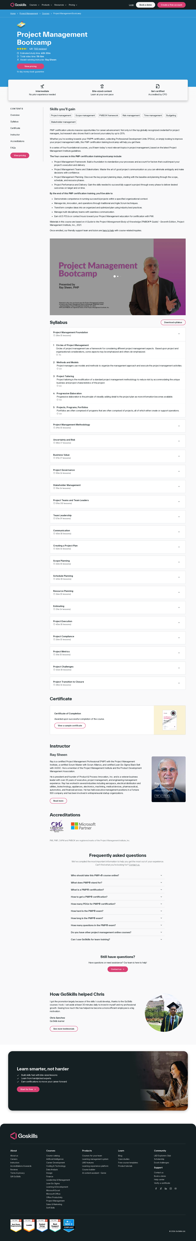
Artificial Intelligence (55, 1159)
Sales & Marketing (54, 1204)
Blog (120, 1155)
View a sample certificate (70, 725)
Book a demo (146, 5)
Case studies (123, 1159)
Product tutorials (125, 1166)
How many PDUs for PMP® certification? (116, 904)
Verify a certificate (162, 1183)
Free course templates (128, 1162)
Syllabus (14, 121)
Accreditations (17, 141)
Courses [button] (35, 5)
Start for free (28, 1089)
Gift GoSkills (15, 1176)
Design (49, 1173)
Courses (45, 13)
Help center (159, 1179)
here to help (108, 230)
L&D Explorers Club (162, 1155)
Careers (13, 1159)
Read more (58, 801)
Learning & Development (57, 1187)
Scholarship (159, 1159)
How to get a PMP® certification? (116, 896)
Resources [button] (60, 5)
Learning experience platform (95, 1166)
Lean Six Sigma (53, 1183)
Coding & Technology (56, 1166)
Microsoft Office (53, 1194)
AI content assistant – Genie (94, 1173)
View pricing (30, 66)
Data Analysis (52, 1169)
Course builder (88, 1169)
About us (14, 1155)
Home (13, 13)
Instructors (14, 1162)
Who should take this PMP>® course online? (116, 875)
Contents (16, 109)
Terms (13, 1173)
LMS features (88, 1162)
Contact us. (134, 864)
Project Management (29, 13)
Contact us (117, 969)
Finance (49, 1176)
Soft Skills (50, 1208)
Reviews (14, 1169)
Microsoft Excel (53, 1190)
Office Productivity (54, 1197)
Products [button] (47, 5)
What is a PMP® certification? (116, 889)
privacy (21, 1173)
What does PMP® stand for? (116, 882)
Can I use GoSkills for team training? (116, 939)
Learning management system (95, 1159)
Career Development (55, 1162)
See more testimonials (63, 1029)
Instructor (15, 134)
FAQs (13, 147)
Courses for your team (92, 1155)
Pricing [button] (73, 5)
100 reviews (40, 48)
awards (28, 1166)
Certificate (15, 128)
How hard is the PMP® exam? (116, 911)
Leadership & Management (58, 1180)
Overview (15, 115)
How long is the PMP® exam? (116, 918)
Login (131, 5)
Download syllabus (173, 322)
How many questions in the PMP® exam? (116, 925)
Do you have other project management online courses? (116, 932)
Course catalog (53, 1155)
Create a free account (171, 5)
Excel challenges (161, 1162)
